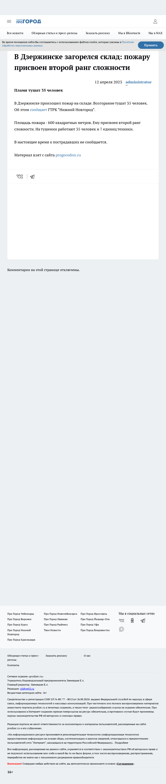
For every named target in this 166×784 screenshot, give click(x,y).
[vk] (20, 176)
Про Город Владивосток (95, 630)
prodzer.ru (39, 707)
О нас (87, 655)
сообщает (38, 109)
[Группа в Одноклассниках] (132, 620)
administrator (139, 81)
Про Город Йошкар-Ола (95, 619)
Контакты (13, 665)
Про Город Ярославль (94, 613)
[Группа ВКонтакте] (121, 620)
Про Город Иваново (56, 619)
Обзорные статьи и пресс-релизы (54, 33)
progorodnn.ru (68, 154)
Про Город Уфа (90, 624)
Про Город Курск (17, 624)
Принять (151, 45)
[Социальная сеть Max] (121, 629)
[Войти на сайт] (155, 21)
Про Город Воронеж (19, 619)
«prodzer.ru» (35, 676)
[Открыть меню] (9, 21)
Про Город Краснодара (21, 639)
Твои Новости (52, 630)
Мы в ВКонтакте (129, 33)
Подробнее (121, 742)
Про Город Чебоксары (20, 613)
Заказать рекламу (98, 33)
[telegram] (33, 176)
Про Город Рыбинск (56, 624)
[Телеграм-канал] (143, 620)
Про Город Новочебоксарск (60, 613)
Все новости (15, 33)
